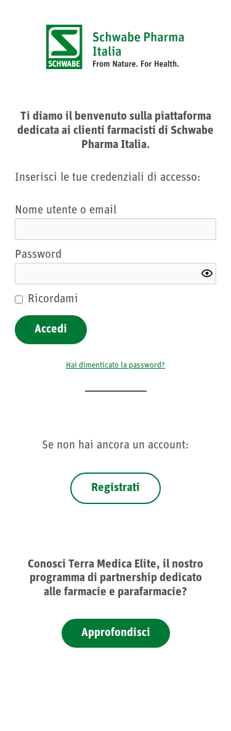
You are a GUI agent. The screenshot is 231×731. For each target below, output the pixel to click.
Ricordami (53, 299)
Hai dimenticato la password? (115, 365)
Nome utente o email (65, 211)
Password (38, 255)
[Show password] (207, 273)
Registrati (115, 488)
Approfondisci (115, 633)
